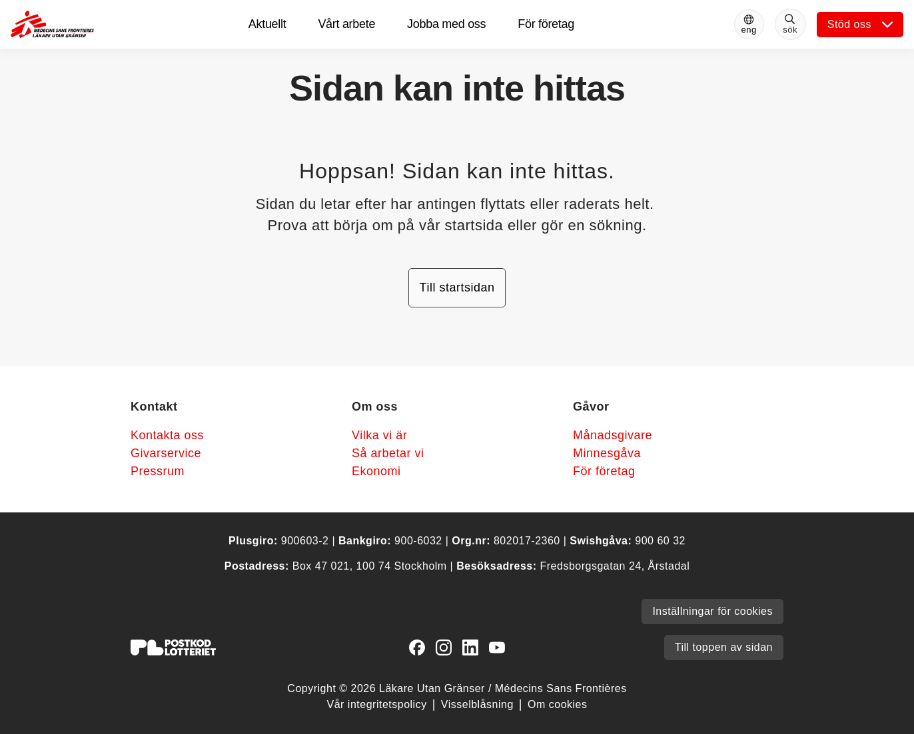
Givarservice (166, 453)
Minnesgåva (607, 453)
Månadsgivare (612, 435)
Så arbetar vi (388, 453)
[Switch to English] (749, 24)
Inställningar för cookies (712, 611)
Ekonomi (376, 471)
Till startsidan (457, 287)
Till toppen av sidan (724, 647)
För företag (604, 471)
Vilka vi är (379, 435)
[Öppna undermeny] (860, 24)
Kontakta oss (167, 435)
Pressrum (158, 471)
